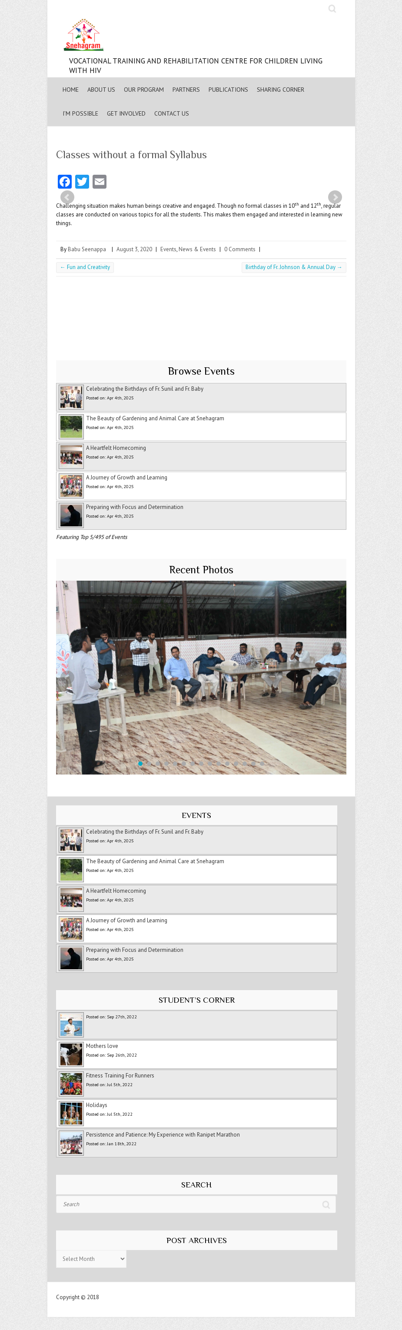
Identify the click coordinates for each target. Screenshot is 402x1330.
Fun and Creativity (85, 267)
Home (71, 89)
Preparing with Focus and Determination (134, 507)
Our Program (144, 89)
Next (335, 197)
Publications (228, 89)
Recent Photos (201, 569)
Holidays (96, 1105)
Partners (186, 89)
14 (253, 763)
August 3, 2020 (134, 249)
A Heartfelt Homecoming (116, 448)
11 (227, 763)
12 (236, 763)
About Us (101, 89)
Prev (67, 197)
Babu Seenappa (87, 249)
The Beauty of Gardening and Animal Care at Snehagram (155, 418)
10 (218, 763)
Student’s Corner (197, 999)
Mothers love (102, 1046)
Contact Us (171, 113)
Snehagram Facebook (300, 8)
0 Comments (240, 249)
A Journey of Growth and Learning (126, 477)
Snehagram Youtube (318, 8)
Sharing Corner (280, 89)
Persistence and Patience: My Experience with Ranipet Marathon (163, 1134)
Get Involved (126, 113)
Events (168, 249)
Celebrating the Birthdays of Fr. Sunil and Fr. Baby (144, 388)
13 (245, 763)
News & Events (197, 249)
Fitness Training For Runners (120, 1075)
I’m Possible (80, 113)
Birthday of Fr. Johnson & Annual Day (294, 267)
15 (262, 763)
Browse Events (201, 371)
